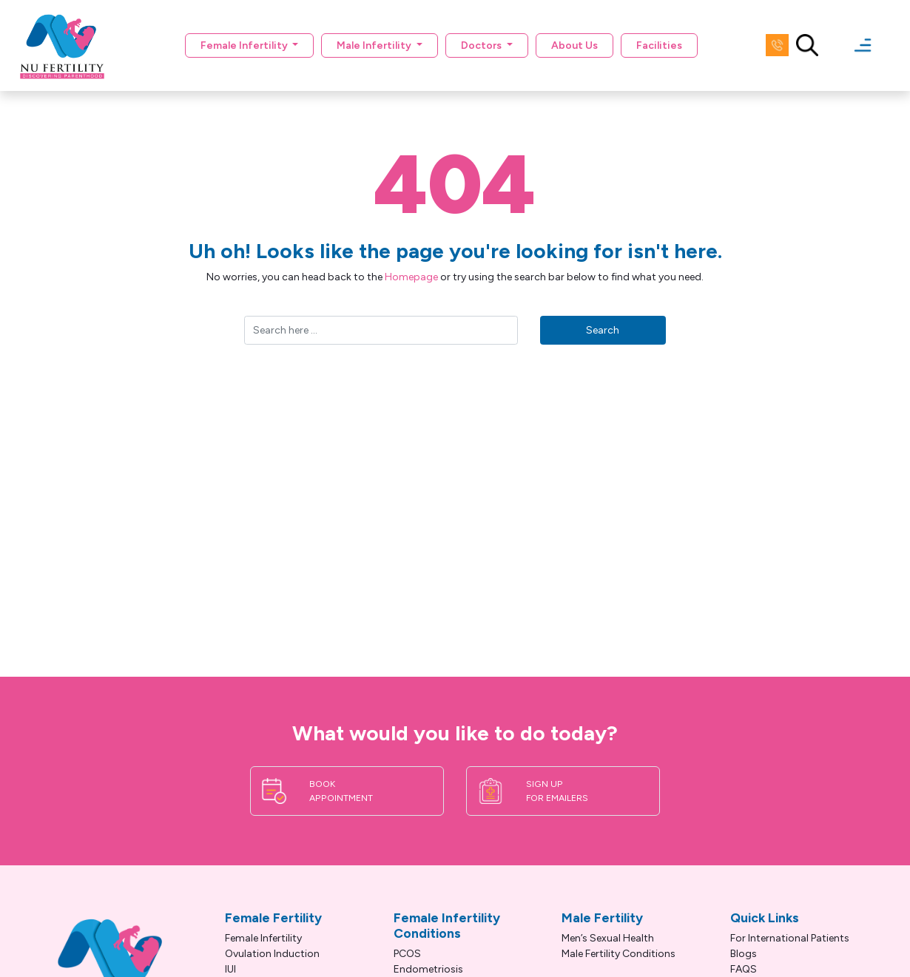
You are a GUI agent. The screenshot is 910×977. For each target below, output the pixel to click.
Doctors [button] (482, 45)
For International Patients (789, 938)
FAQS (743, 969)
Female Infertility (263, 938)
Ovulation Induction (272, 953)
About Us (574, 45)
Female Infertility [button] (245, 45)
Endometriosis (428, 969)
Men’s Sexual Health (608, 938)
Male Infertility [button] (375, 45)
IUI (230, 969)
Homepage (411, 277)
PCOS (407, 953)
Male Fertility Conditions (618, 953)
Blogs (743, 953)
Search (602, 330)
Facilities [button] (659, 45)
